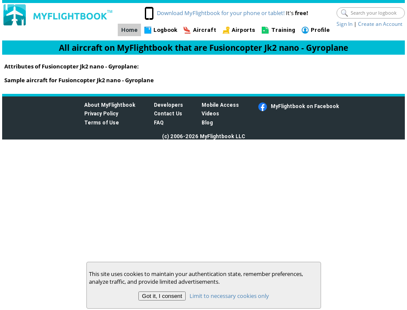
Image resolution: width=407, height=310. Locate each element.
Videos (210, 113)
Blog (207, 122)
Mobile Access (220, 105)
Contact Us (168, 113)
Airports (243, 30)
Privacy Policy (101, 113)
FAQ (159, 122)
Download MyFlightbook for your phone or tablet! (221, 13)
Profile (320, 30)
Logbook (165, 30)
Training (283, 30)
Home (129, 30)
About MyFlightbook (109, 105)
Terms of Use (101, 122)
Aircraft (204, 30)
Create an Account (380, 24)
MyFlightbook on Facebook (305, 106)
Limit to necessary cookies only (229, 296)
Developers (168, 105)
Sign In (344, 24)
